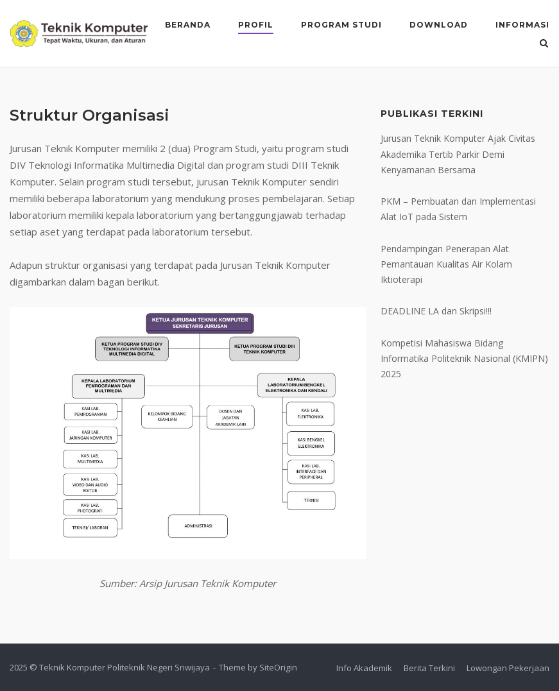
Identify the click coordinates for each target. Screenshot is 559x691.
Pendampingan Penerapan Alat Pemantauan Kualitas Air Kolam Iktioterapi (446, 264)
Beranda (188, 25)
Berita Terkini (429, 668)
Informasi (522, 25)
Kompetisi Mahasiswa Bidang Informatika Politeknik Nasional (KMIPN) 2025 (464, 358)
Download (438, 25)
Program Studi (341, 25)
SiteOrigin (278, 667)
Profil (255, 25)
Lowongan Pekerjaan (508, 668)
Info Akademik (364, 668)
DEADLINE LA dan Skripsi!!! (436, 311)
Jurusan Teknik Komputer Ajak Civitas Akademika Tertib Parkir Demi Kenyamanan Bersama (458, 154)
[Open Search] (543, 44)
